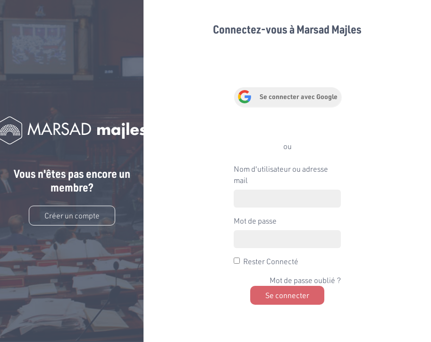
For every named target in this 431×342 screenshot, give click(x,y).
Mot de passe (255, 220)
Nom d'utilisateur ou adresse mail (281, 174)
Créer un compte (72, 215)
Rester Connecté (270, 261)
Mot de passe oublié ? (305, 280)
